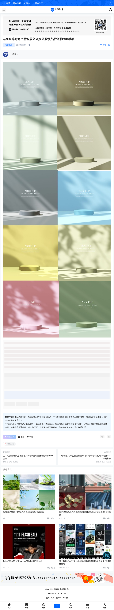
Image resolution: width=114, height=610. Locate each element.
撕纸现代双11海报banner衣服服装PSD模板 (23, 561)
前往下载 (105, 45)
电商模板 (8, 45)
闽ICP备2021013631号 (57, 593)
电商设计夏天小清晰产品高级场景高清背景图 (23, 512)
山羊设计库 (64, 589)
